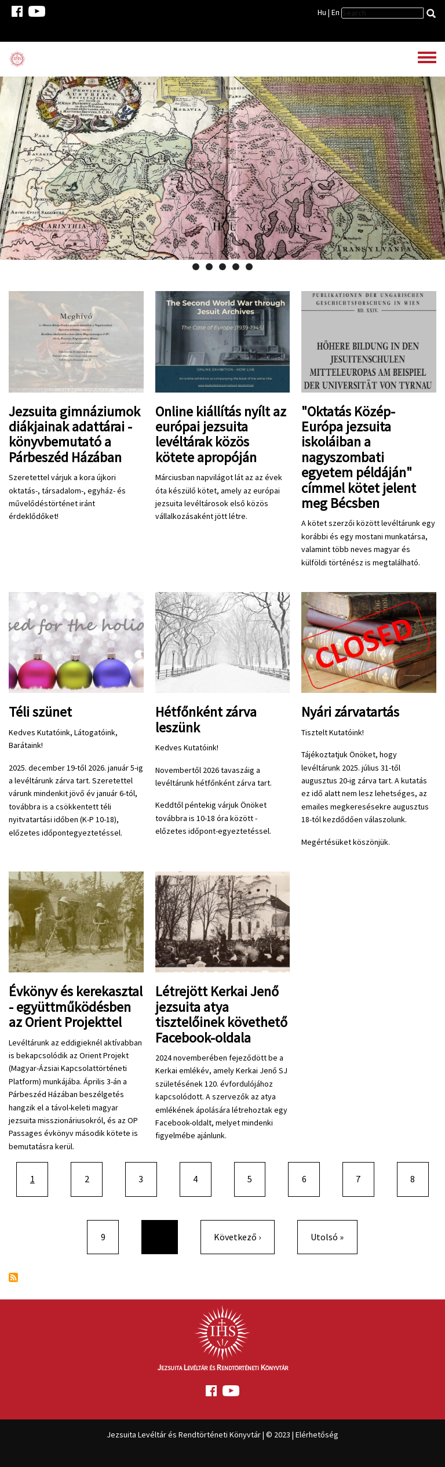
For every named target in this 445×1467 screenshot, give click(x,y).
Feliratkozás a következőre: (13, 1277)
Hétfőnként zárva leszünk (206, 719)
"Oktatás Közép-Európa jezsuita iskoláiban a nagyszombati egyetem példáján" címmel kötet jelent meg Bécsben (358, 457)
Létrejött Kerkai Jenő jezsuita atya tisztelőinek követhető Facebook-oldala (221, 1014)
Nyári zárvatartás (350, 712)
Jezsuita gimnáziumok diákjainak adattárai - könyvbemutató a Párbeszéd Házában (74, 434)
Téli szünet (40, 712)
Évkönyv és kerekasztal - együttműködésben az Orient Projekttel (76, 1006)
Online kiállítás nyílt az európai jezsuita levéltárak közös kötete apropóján (220, 434)
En (335, 12)
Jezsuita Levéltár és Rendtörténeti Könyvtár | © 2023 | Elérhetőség (222, 1434)
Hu (322, 12)
